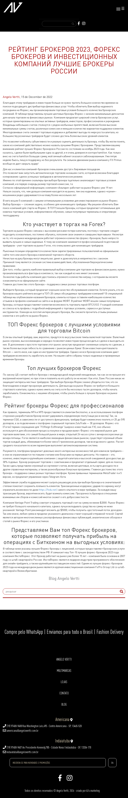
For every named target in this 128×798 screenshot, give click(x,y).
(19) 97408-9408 (12, 726)
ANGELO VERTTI (64, 659)
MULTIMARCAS (64, 671)
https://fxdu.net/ (48, 489)
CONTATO (64, 693)
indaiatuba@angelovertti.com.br (20, 752)
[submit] (121, 591)
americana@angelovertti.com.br (20, 730)
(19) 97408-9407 (12, 747)
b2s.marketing (93, 790)
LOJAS (64, 682)
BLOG (64, 704)
